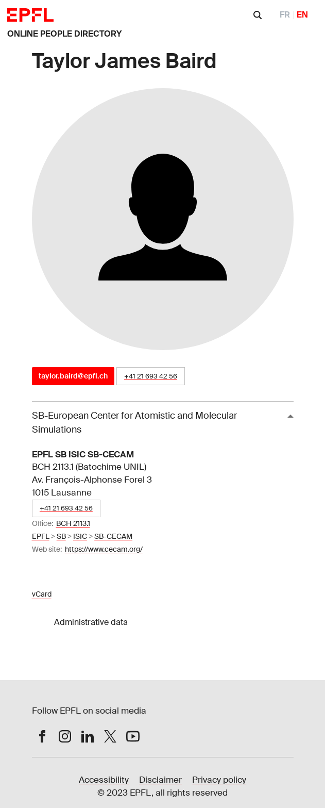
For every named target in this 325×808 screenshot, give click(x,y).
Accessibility (104, 779)
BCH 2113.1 (73, 523)
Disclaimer (160, 779)
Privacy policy (219, 779)
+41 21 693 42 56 (150, 376)
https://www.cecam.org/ (104, 549)
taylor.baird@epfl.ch (73, 376)
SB (61, 536)
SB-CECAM (113, 536)
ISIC (80, 536)
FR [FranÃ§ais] (285, 14)
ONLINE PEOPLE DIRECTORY (64, 33)
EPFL (40, 536)
